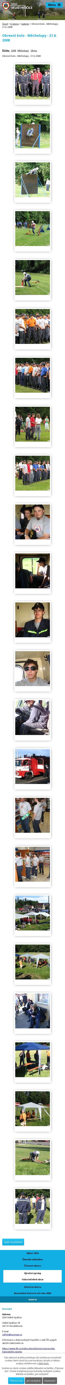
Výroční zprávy (32, 1273)
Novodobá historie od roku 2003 (32, 1293)
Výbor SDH (33, 1253)
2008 (13, 50)
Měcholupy (23, 50)
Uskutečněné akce (32, 1279)
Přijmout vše (16, 1380)
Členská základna (32, 1259)
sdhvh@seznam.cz (12, 1334)
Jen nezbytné (34, 1380)
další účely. (43, 1363)
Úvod (5, 23)
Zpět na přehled (13, 1242)
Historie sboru (32, 1286)
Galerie (25, 23)
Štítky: (6, 50)
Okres (34, 50)
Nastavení (50, 1380)
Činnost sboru (32, 1265)
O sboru (14, 23)
